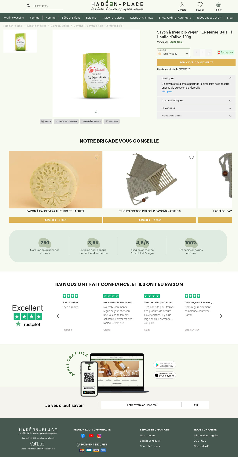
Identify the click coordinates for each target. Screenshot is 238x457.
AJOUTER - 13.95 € (150, 220)
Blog (229, 17)
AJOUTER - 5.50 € (55, 220)
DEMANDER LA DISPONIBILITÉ (196, 62)
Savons (78, 26)
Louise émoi (176, 42)
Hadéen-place (12, 26)
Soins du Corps (59, 26)
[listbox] (173, 54)
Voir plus (167, 91)
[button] (196, 78)
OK (196, 405)
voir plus (119, 322)
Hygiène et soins (36, 26)
